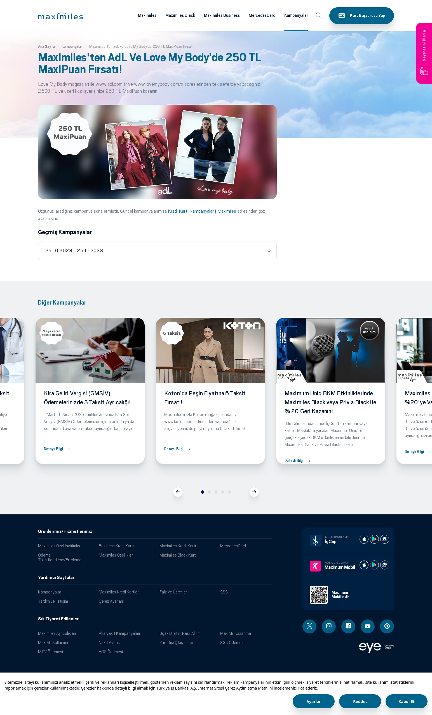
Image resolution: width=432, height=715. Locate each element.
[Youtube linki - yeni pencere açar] (368, 626)
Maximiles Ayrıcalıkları (57, 633)
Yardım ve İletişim (53, 601)
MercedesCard (233, 545)
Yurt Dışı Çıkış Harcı (176, 642)
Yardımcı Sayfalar (56, 577)
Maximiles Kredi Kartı (177, 545)
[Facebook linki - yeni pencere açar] (348, 626)
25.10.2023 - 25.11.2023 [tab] (74, 250)
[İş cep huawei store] (384, 539)
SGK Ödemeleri (233, 642)
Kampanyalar (49, 592)
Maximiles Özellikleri (116, 555)
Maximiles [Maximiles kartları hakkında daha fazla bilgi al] (147, 15)
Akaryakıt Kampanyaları (119, 633)
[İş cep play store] (374, 539)
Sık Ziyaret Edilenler (58, 618)
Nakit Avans (109, 642)
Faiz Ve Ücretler (173, 592)
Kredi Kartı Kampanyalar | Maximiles (202, 211)
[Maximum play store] (374, 564)
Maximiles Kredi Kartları (119, 592)
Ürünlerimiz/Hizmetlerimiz (65, 531)
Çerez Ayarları (111, 601)
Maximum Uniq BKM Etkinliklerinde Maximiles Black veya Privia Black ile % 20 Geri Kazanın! (330, 402)
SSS (224, 592)
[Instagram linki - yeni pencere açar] (329, 626)
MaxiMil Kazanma (235, 633)
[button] (60, 16)
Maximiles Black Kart (177, 555)
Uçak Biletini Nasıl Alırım (180, 633)
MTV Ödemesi (50, 651)
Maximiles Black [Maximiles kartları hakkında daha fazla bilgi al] (180, 15)
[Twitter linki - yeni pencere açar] (309, 626)
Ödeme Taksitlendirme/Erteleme (59, 557)
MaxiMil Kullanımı (53, 642)
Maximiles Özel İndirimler (59, 545)
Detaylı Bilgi (53, 449)
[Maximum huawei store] (384, 564)
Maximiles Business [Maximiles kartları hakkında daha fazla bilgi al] (222, 15)
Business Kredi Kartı (116, 545)
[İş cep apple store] (364, 539)
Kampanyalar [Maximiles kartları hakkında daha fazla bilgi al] (296, 15)
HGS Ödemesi (111, 651)
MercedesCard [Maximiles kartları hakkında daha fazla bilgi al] (262, 15)
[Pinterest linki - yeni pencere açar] (387, 626)
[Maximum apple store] (364, 564)
